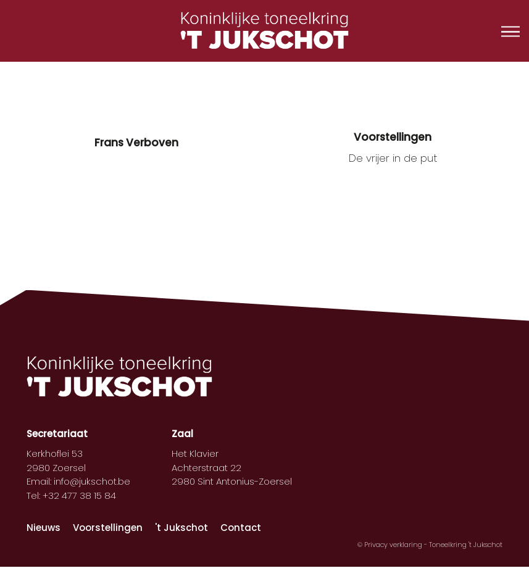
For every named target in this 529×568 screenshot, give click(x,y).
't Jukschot (181, 527)
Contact (240, 527)
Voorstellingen (108, 527)
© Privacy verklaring (390, 544)
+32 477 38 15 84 (79, 495)
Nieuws (43, 527)
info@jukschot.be (92, 481)
